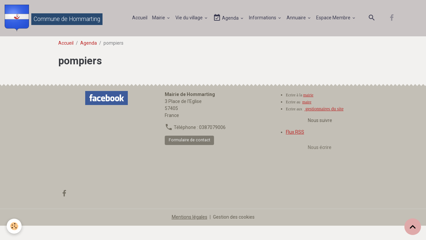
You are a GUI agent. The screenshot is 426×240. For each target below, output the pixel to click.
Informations (263, 17)
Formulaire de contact (189, 140)
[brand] (54, 18)
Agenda (226, 17)
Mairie (159, 17)
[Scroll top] (412, 226)
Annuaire (297, 17)
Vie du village (189, 17)
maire (306, 102)
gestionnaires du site (323, 108)
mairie (308, 95)
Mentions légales (189, 217)
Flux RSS (295, 132)
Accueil (139, 17)
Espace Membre (333, 17)
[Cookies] (14, 226)
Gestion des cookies (234, 217)
